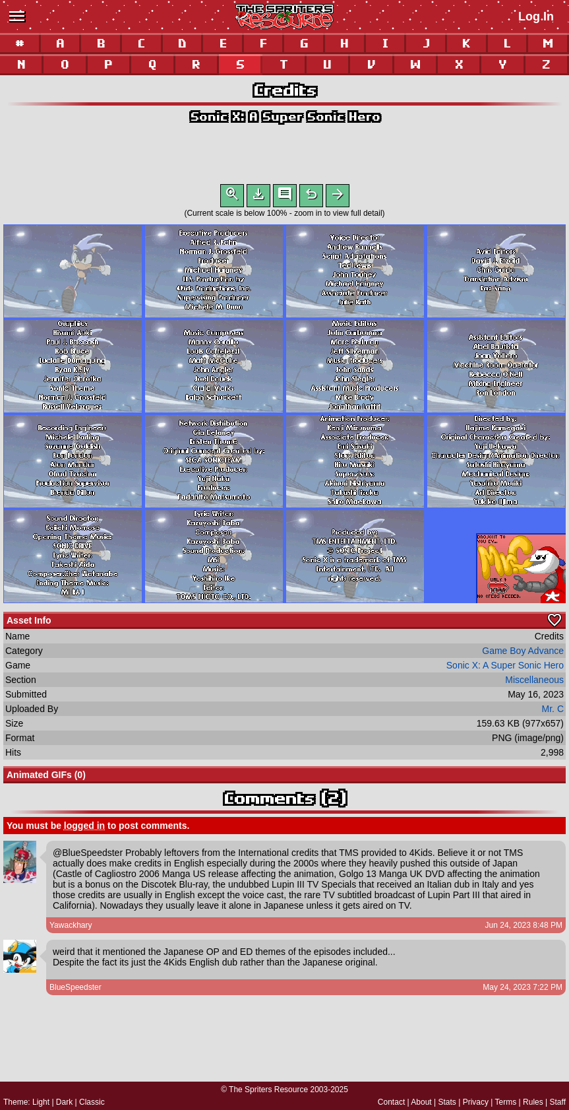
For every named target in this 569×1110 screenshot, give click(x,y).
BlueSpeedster (75, 990)
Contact (391, 1102)
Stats (447, 1102)
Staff (558, 1102)
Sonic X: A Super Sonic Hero (285, 116)
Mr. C (553, 711)
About (421, 1102)
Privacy (476, 1102)
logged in (84, 828)
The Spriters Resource (268, 1089)
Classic (92, 1102)
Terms (506, 1102)
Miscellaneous (534, 682)
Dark (64, 1102)
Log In (536, 16)
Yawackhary (70, 927)
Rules (533, 1102)
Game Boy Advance (523, 653)
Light (40, 1102)
